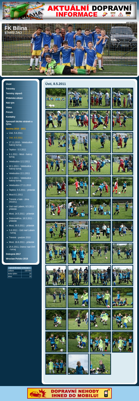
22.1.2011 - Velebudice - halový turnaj (20, 167)
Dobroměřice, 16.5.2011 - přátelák (21, 219)
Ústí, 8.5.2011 (16, 137)
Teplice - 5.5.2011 (17, 149)
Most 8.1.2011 (16, 194)
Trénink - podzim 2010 (20, 237)
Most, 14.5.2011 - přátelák (21, 213)
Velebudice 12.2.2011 (19, 161)
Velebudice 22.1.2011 (19, 173)
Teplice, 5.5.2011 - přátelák (22, 190)
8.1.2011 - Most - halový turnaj (20, 155)
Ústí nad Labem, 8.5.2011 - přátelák (22, 207)
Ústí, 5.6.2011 (16, 133)
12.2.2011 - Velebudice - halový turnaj (20, 179)
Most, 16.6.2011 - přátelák (21, 242)
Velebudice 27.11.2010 (20, 185)
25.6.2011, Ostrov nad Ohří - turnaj (22, 248)
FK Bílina (16, 28)
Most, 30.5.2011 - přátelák (21, 225)
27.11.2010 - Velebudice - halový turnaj (21, 143)
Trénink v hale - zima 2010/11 (19, 200)
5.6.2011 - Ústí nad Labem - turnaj (22, 231)
